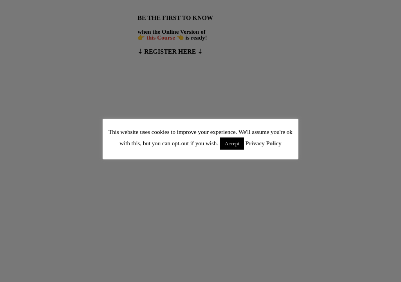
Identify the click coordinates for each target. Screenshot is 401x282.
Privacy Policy (264, 143)
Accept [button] (232, 143)
